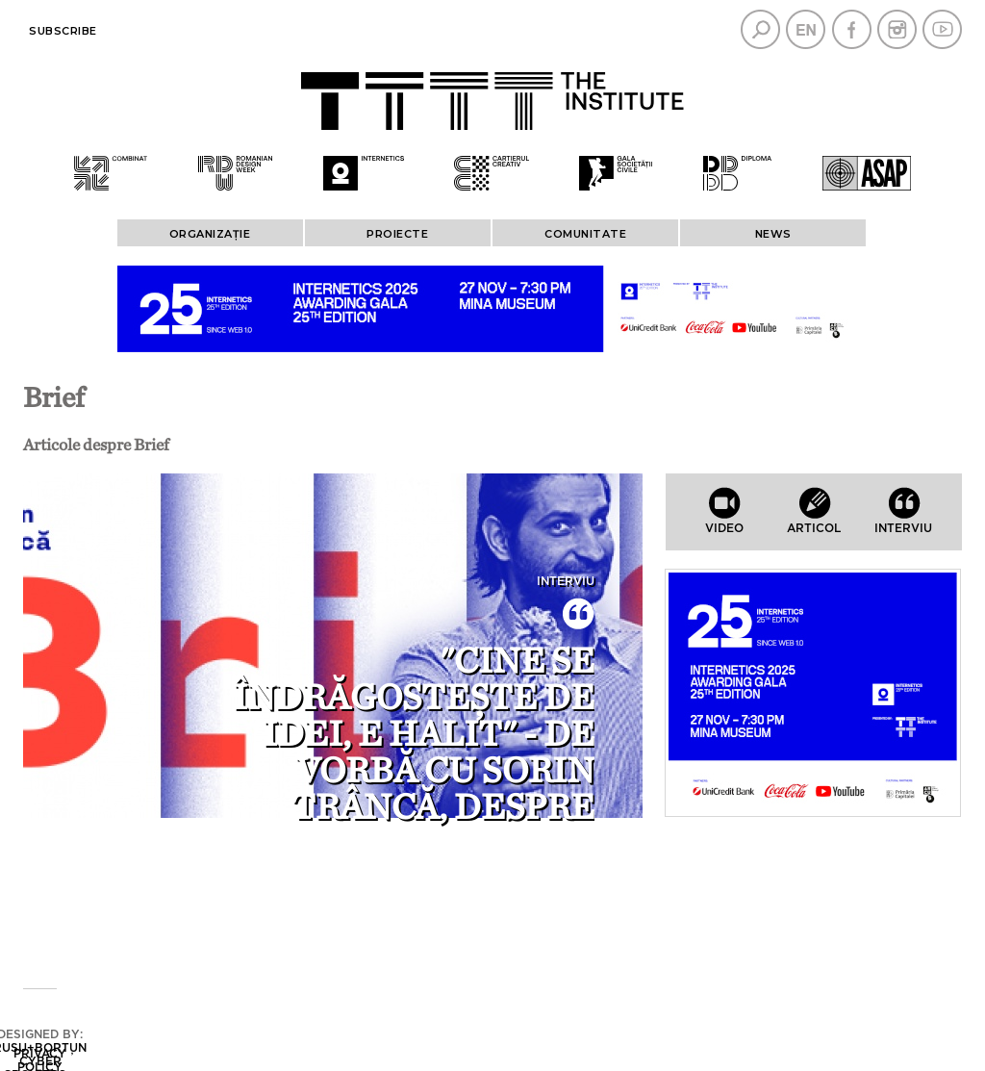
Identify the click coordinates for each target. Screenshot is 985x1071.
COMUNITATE (585, 234)
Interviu (565, 581)
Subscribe (63, 31)
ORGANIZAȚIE (210, 234)
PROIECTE (397, 234)
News (773, 234)
